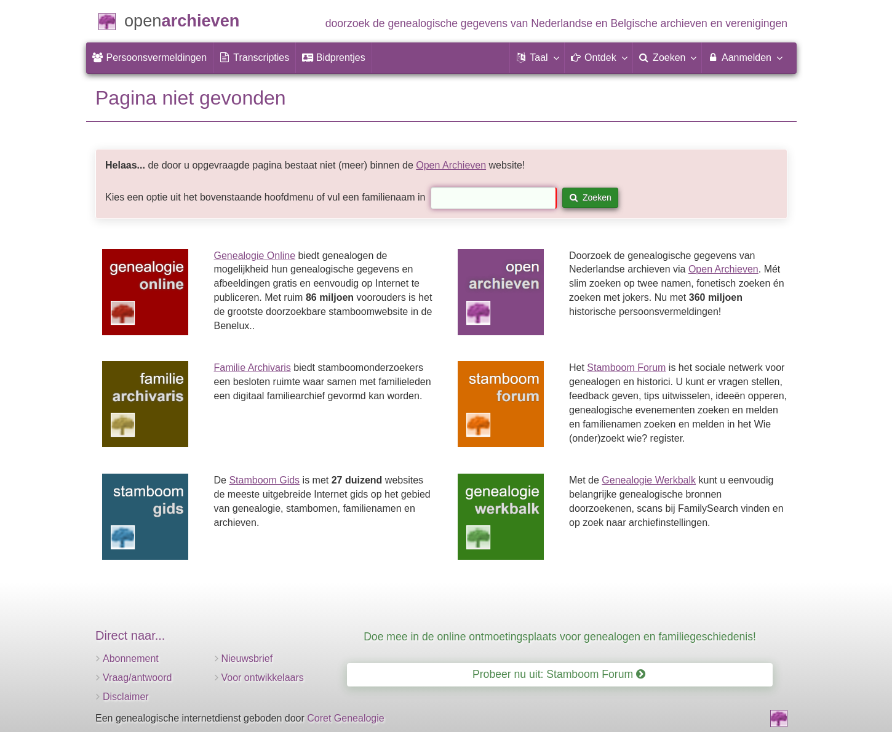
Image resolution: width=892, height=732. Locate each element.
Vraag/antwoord (137, 677)
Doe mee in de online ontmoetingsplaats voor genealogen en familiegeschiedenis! (560, 637)
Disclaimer (126, 696)
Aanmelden (744, 57)
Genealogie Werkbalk (649, 480)
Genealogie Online (255, 255)
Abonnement (131, 658)
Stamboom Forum (626, 367)
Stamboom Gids (264, 480)
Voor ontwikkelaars (262, 677)
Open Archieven (451, 165)
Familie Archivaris (252, 367)
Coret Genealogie (345, 718)
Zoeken (590, 197)
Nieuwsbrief (247, 658)
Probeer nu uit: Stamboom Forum (558, 674)
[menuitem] (149, 57)
